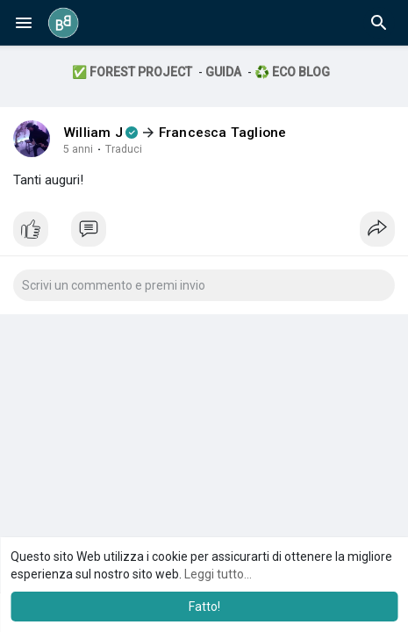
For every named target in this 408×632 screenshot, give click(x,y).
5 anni (78, 149)
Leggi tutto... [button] (218, 574)
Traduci (123, 149)
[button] (379, 23)
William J (93, 132)
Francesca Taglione (223, 132)
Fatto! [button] (204, 607)
